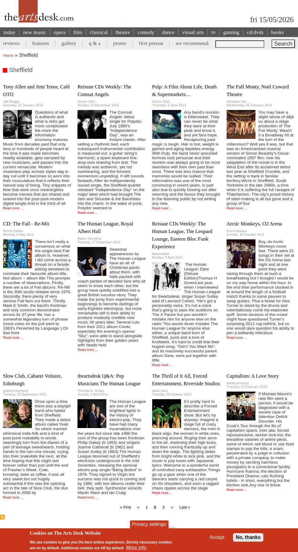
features (40, 43)
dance (168, 32)
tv (213, 32)
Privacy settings (149, 524)
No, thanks (248, 537)
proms (119, 43)
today (9, 32)
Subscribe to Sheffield (2, 517)
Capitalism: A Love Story (253, 376)
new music (34, 32)
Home (8, 55)
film (77, 32)
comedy (146, 32)
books (277, 32)
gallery (68, 43)
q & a (95, 43)
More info (136, 547)
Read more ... (13, 208)
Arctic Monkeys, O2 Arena (254, 224)
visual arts (193, 32)
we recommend (192, 43)
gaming (231, 32)
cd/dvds (255, 32)
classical (99, 32)
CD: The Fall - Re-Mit (26, 224)
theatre (122, 32)
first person (151, 43)
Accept (217, 537)
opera (60, 32)
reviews (11, 43)
